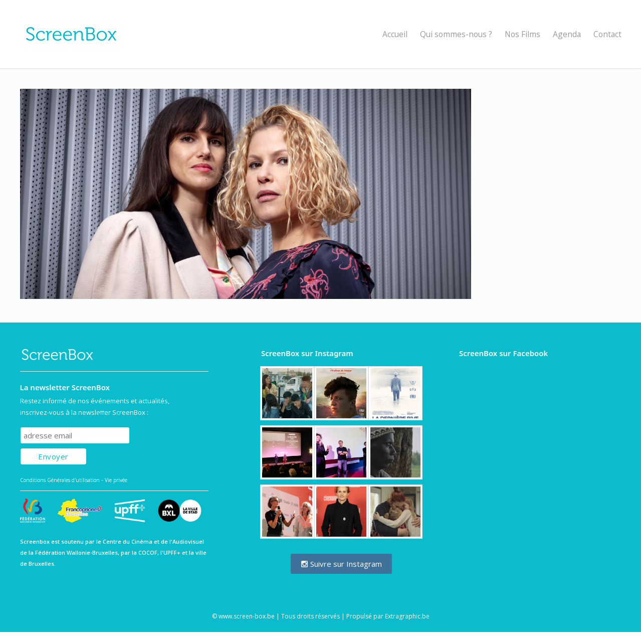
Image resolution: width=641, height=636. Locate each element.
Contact (607, 34)
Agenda (567, 34)
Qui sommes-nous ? (456, 34)
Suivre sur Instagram (341, 564)
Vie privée (116, 480)
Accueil (394, 34)
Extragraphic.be (407, 616)
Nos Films (522, 34)
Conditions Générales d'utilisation (60, 480)
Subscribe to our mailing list (74, 417)
